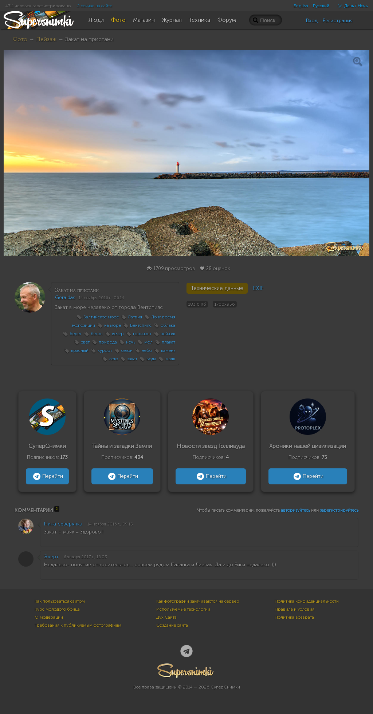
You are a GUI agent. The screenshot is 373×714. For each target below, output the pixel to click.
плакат (168, 342)
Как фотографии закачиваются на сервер (197, 601)
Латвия (135, 317)
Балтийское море (101, 317)
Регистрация (338, 20)
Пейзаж (46, 39)
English (301, 5)
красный (80, 350)
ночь (130, 342)
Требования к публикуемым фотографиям (78, 625)
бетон (97, 333)
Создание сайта (172, 625)
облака (168, 325)
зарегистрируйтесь (339, 510)
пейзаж (168, 333)
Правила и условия (294, 609)
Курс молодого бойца (57, 609)
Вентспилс (141, 325)
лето (113, 358)
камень (168, 350)
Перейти (47, 476)
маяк (170, 358)
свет (85, 342)
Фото (20, 39)
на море (112, 325)
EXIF (258, 288)
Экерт (51, 557)
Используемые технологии (183, 609)
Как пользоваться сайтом (60, 601)
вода (151, 358)
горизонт (142, 333)
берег (76, 333)
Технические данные (217, 288)
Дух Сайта (166, 617)
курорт (105, 350)
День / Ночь (351, 5)
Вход (312, 20)
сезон (127, 350)
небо (147, 350)
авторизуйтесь (295, 510)
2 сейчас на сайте (94, 5)
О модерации (49, 617)
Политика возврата (294, 617)
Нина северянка (63, 524)
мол (148, 342)
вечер (118, 333)
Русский (321, 5)
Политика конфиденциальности (307, 601)
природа (108, 342)
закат (132, 358)
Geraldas (65, 297)
